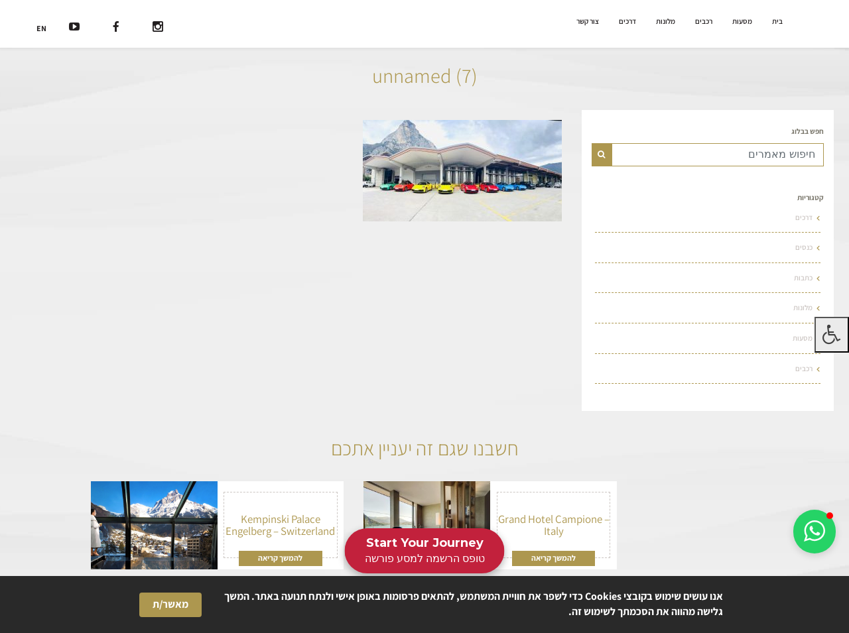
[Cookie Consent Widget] (424, 604)
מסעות (742, 21)
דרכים (627, 21)
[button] (814, 531)
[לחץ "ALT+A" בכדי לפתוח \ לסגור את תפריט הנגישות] (832, 335)
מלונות (665, 21)
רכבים (703, 21)
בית (777, 21)
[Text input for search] (718, 154)
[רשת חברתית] (158, 28)
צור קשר (587, 21)
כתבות (803, 277)
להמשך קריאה (553, 558)
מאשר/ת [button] (170, 604)
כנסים (804, 247)
